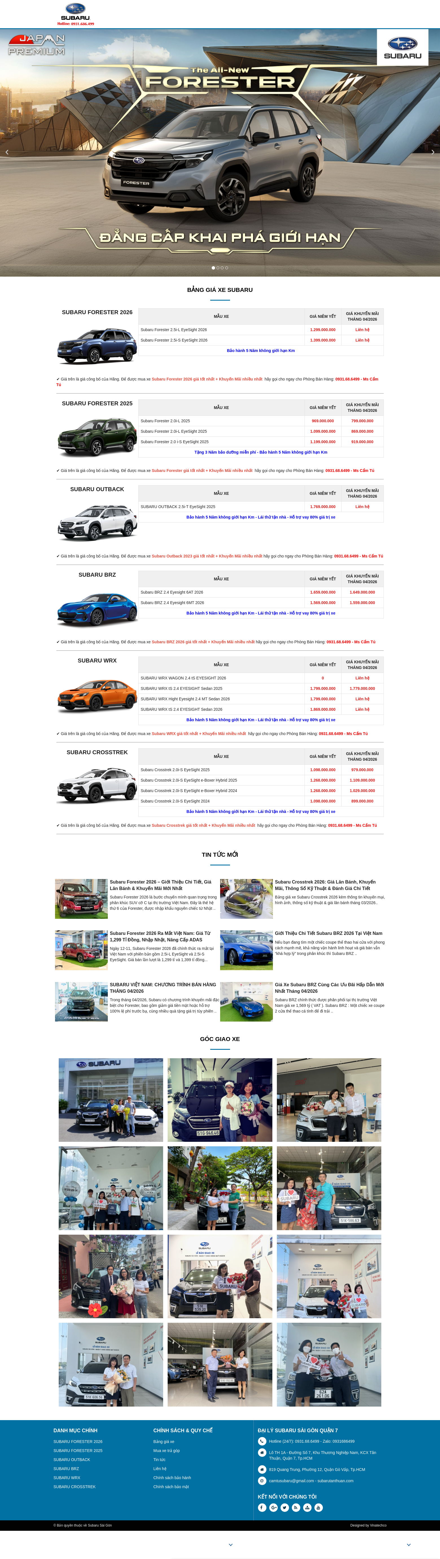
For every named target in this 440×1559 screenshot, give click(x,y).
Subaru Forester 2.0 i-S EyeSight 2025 (175, 442)
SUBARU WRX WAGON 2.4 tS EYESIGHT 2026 (183, 678)
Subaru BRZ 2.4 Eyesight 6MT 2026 (172, 602)
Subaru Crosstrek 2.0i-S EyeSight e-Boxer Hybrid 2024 (189, 790)
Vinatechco (378, 1525)
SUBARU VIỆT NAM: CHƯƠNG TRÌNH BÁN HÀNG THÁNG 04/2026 (163, 988)
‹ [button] (7, 152)
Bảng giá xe (164, 1441)
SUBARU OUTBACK (97, 489)
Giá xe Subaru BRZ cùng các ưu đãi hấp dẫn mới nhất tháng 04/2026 (329, 988)
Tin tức (160, 1459)
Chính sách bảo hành (172, 1477)
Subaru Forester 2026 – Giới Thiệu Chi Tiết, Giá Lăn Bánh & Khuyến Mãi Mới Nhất (160, 885)
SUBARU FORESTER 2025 (97, 403)
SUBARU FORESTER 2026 (97, 312)
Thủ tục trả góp (313, 1545)
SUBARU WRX (97, 660)
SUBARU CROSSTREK (97, 752)
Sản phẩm (218, 1545)
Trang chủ (187, 1545)
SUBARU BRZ (97, 575)
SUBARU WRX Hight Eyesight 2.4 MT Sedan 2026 (185, 699)
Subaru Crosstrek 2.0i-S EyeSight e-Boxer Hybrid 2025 (189, 780)
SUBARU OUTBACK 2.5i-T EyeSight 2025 (178, 506)
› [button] (433, 152)
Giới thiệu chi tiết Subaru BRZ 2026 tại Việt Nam (328, 933)
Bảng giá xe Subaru (264, 1545)
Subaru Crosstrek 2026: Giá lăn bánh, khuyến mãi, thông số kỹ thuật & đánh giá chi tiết (325, 885)
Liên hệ (160, 1468)
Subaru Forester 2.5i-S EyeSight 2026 (174, 340)
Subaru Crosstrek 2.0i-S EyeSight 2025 (175, 770)
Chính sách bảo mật (171, 1486)
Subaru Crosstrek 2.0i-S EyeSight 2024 (175, 801)
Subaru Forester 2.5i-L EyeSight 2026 (174, 329)
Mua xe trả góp (167, 1450)
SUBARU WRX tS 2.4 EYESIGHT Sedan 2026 (181, 709)
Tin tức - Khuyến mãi (363, 1545)
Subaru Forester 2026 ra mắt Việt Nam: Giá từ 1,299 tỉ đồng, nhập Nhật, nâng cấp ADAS (160, 936)
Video (400, 1545)
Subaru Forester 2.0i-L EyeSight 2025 (174, 431)
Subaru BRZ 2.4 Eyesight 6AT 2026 (172, 592)
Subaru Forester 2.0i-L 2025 (165, 421)
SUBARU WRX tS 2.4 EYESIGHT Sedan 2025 (181, 688)
